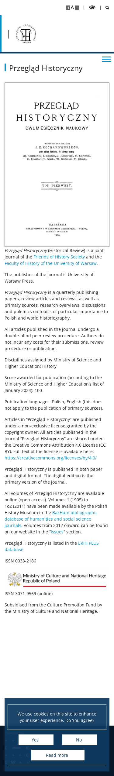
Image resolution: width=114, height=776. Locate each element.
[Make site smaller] (77, 7)
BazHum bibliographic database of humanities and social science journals (51, 519)
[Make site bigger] (68, 7)
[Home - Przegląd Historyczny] (25, 33)
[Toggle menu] (106, 58)
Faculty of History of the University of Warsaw (51, 263)
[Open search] (105, 8)
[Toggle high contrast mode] (92, 7)
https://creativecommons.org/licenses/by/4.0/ (51, 458)
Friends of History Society (59, 257)
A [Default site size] (72, 7)
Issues (57, 532)
